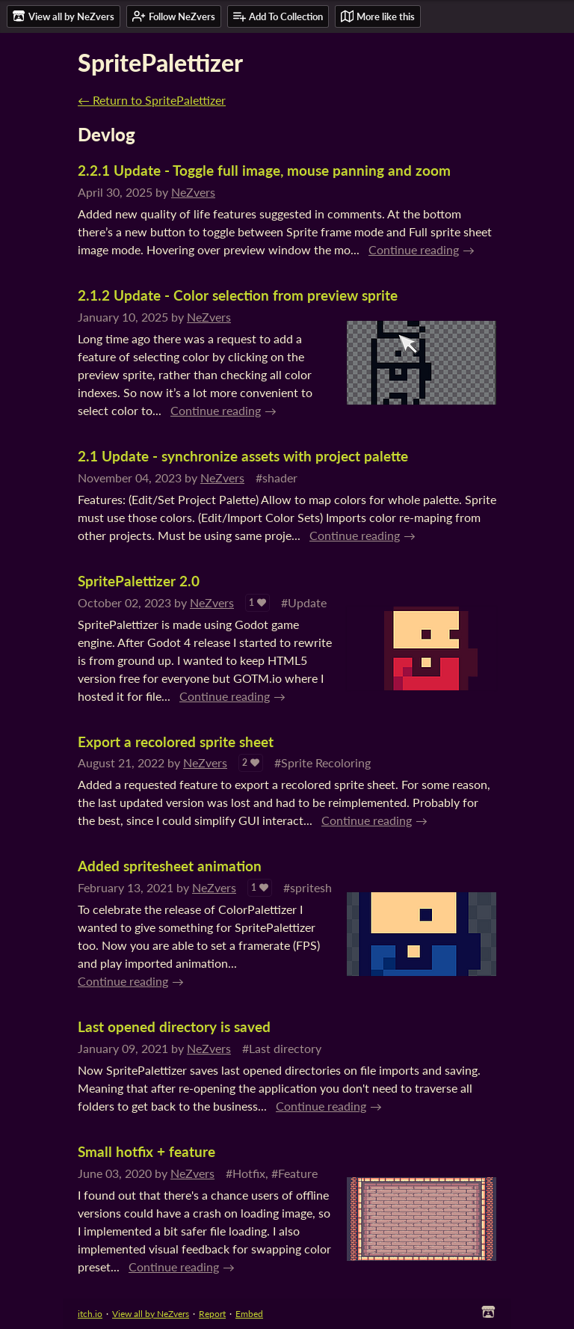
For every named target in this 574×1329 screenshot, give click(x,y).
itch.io (90, 1313)
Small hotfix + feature (146, 1151)
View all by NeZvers (150, 1313)
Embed (249, 1313)
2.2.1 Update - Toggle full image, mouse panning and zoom (264, 170)
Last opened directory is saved (174, 1026)
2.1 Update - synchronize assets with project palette (243, 455)
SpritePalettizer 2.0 (139, 580)
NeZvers (193, 192)
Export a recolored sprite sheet (176, 741)
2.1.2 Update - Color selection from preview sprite (238, 295)
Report (212, 1313)
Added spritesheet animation (170, 865)
